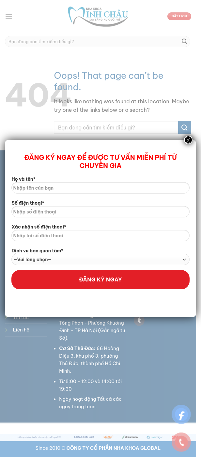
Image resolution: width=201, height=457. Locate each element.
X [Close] (188, 140)
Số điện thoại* (100, 211)
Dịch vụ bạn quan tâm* (100, 256)
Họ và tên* (100, 187)
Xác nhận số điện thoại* (100, 235)
